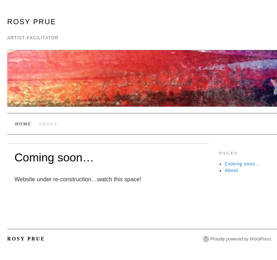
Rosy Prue (31, 22)
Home (23, 123)
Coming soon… (242, 163)
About (48, 123)
